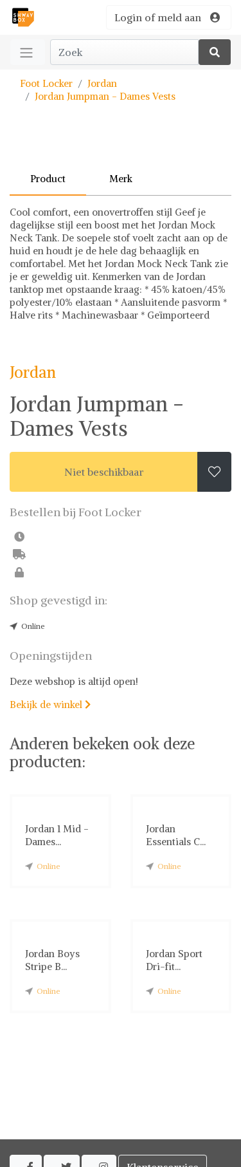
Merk (120, 179)
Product (48, 179)
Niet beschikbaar (104, 471)
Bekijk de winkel (50, 704)
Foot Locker (46, 83)
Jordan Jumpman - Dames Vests (105, 96)
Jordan (102, 83)
